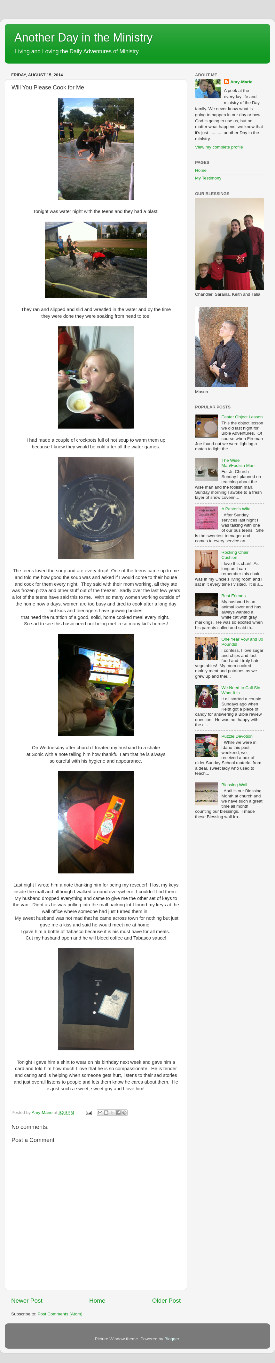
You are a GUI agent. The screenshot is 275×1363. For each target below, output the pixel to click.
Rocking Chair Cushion (234, 555)
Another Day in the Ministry (83, 37)
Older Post (166, 1300)
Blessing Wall (234, 784)
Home (97, 1300)
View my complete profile (219, 147)
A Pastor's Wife (235, 508)
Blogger (171, 1338)
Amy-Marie (241, 82)
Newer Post (27, 1300)
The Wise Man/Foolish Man (238, 463)
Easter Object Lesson (242, 417)
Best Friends (233, 595)
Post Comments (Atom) (60, 1314)
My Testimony (208, 178)
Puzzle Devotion (237, 736)
